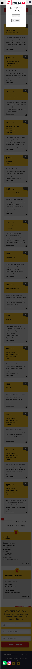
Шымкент (16, 20)
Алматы (16, 16)
